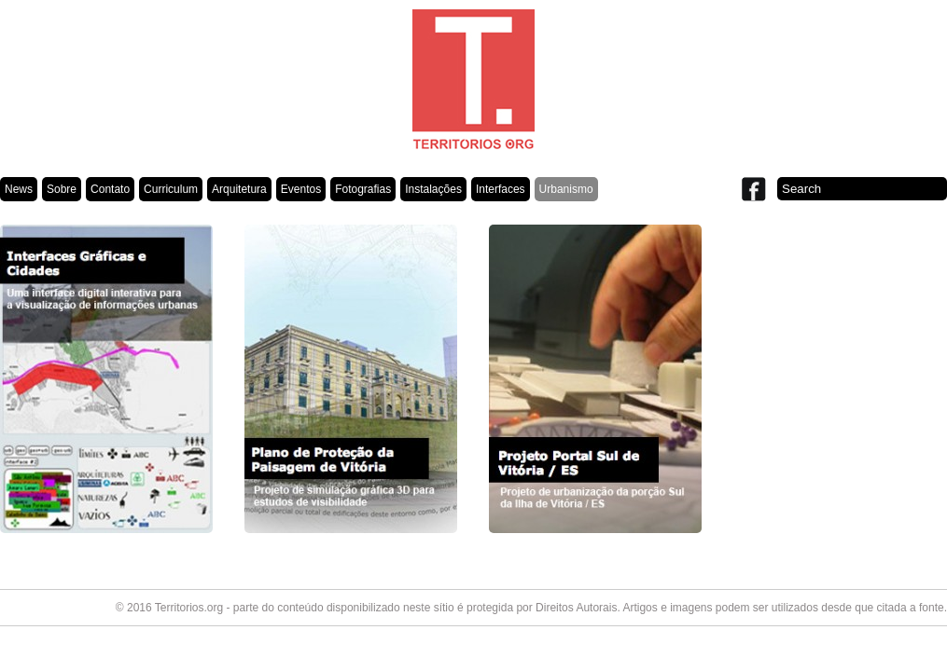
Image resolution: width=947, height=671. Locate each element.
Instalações (433, 189)
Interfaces (500, 189)
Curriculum (171, 189)
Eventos (301, 189)
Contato (110, 189)
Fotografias (363, 189)
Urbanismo (566, 189)
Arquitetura (239, 189)
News (19, 189)
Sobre (62, 189)
